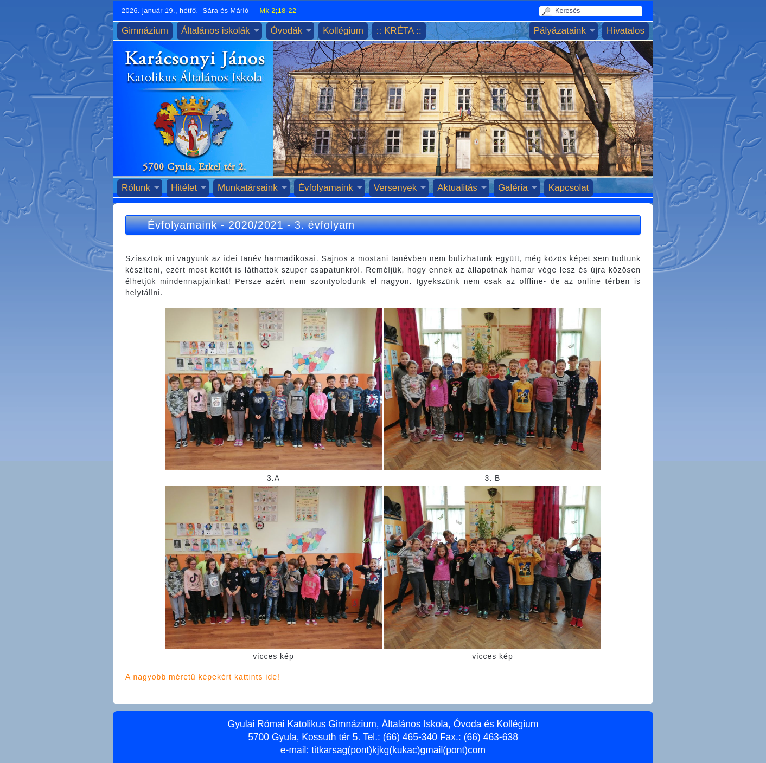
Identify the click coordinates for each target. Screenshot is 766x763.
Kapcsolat (568, 188)
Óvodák (287, 30)
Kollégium (343, 30)
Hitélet (184, 188)
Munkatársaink (248, 188)
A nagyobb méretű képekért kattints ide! (202, 677)
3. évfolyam (325, 225)
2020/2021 (256, 225)
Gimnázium (145, 30)
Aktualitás (457, 188)
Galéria (513, 188)
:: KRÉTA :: (399, 30)
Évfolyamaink (325, 188)
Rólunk (136, 188)
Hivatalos (625, 30)
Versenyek (395, 188)
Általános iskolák (215, 30)
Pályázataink (560, 30)
